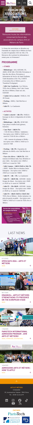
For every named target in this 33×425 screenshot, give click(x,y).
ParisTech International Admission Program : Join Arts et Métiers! (14, 333)
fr (24, 3)
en (19, 3)
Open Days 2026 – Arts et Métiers (14, 262)
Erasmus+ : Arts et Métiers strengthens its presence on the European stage (15, 297)
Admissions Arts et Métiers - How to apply (16, 369)
